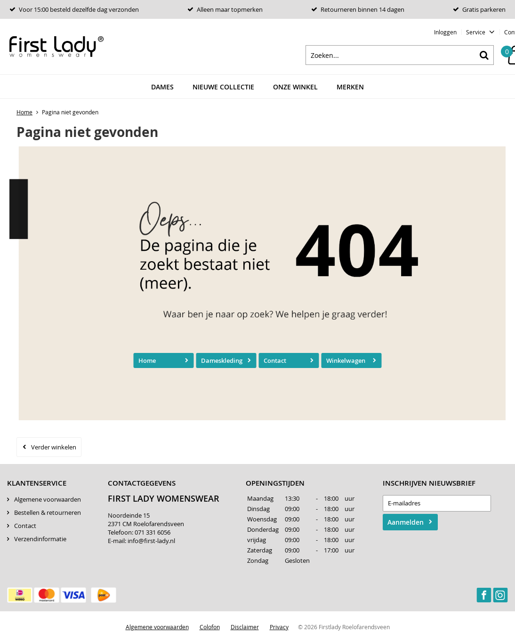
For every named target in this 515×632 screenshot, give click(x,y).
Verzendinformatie (40, 539)
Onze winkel (295, 86)
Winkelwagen (345, 360)
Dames (162, 86)
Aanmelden (405, 522)
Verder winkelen (53, 447)
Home (147, 360)
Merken (350, 86)
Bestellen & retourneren (47, 512)
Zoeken (484, 55)
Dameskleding (221, 360)
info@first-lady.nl (151, 540)
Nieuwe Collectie (223, 86)
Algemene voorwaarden (47, 499)
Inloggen (445, 32)
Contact (275, 360)
